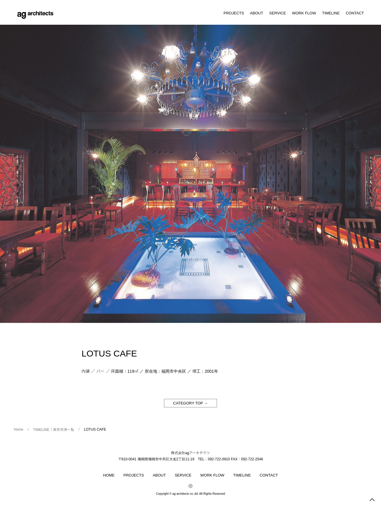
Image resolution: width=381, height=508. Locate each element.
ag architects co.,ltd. (185, 493)
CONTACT (355, 13)
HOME (109, 475)
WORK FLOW (304, 13)
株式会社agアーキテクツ (190, 453)
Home (18, 429)
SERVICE (277, 13)
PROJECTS (233, 13)
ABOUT (256, 13)
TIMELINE (331, 13)
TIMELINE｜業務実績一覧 (53, 430)
